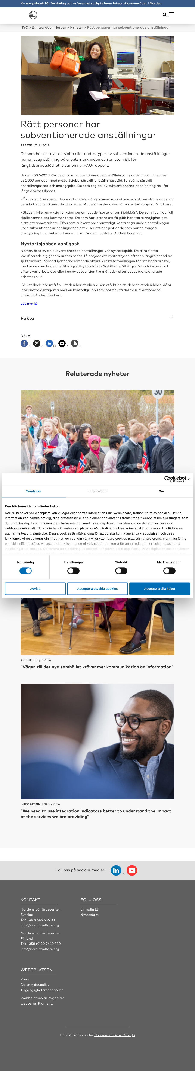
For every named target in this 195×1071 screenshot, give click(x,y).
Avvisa (35, 588)
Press (25, 984)
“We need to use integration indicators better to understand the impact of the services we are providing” (94, 819)
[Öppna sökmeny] (164, 15)
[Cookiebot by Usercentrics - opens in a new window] (171, 479)
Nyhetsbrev (90, 919)
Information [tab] (97, 491)
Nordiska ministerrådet (112, 1039)
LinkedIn (87, 914)
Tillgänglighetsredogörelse (43, 994)
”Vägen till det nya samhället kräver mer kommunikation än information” (89, 669)
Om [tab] (161, 491)
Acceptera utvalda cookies (97, 588)
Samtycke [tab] (33, 491)
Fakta (27, 318)
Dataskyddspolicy (35, 989)
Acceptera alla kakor (159, 588)
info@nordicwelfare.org (40, 930)
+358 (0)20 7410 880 (44, 948)
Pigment (45, 1008)
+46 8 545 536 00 (41, 924)
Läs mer (27, 303)
